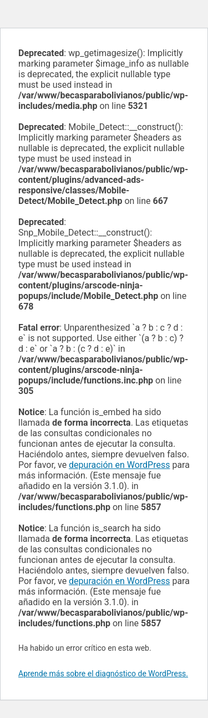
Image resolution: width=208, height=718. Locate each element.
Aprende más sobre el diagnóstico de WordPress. (103, 673)
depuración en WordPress (119, 465)
